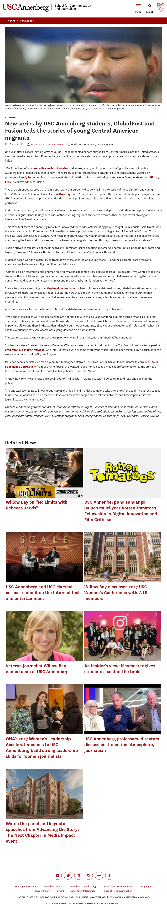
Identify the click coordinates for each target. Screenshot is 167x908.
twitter (68, 876)
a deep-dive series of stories (49, 168)
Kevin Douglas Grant (130, 177)
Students (27, 20)
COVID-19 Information (25, 886)
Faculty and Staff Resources (119, 886)
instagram (89, 876)
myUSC (60, 891)
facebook (109, 876)
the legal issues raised (62, 288)
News (11, 20)
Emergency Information (83, 891)
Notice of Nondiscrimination (117, 891)
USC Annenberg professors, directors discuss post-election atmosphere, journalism (121, 744)
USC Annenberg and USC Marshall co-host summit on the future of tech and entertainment (43, 592)
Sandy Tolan (27, 177)
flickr (99, 876)
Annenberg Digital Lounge (83, 886)
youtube (58, 876)
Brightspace (147, 886)
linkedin (78, 876)
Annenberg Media (53, 886)
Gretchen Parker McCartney (47, 144)
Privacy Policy (42, 891)
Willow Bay (63, 194)
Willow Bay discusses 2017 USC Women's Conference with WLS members (115, 592)
